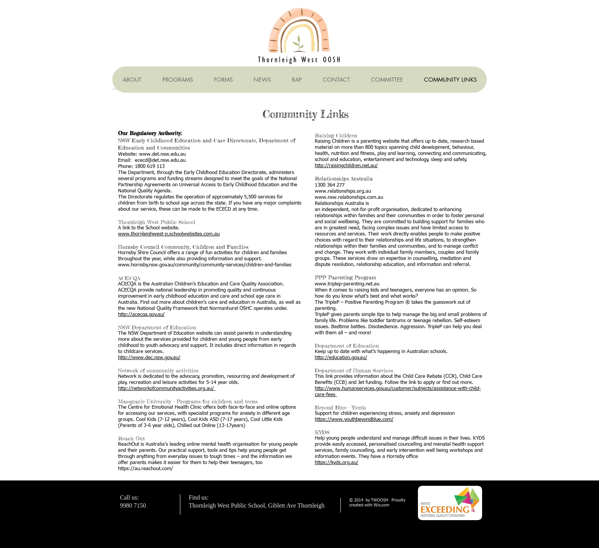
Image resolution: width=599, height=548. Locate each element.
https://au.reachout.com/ (145, 468)
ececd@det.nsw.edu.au (160, 160)
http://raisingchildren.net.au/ (346, 165)
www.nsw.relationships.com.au (349, 197)
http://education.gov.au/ (341, 357)
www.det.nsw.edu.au (162, 154)
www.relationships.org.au (343, 191)
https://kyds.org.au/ (336, 462)
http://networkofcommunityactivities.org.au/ (166, 388)
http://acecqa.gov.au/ (141, 314)
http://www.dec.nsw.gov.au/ (149, 357)
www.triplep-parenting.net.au (347, 284)
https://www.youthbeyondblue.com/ (354, 419)
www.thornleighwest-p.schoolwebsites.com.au (169, 234)
